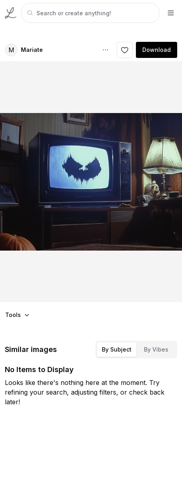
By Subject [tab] (116, 349)
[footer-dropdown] (171, 13)
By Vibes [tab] (156, 349)
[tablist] (136, 349)
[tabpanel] (89, 13)
